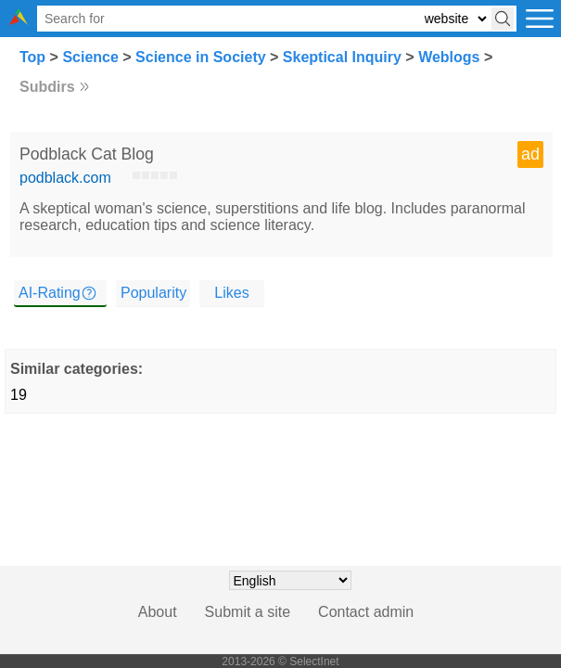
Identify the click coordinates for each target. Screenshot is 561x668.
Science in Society (200, 57)
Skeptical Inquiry (342, 57)
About (157, 612)
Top (32, 57)
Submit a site (247, 612)
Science (90, 57)
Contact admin (366, 612)
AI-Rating (50, 293)
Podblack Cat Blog (86, 154)
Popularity (153, 293)
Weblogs (448, 57)
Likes (231, 293)
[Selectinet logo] (18, 20)
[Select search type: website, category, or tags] (455, 19)
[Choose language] (290, 580)
